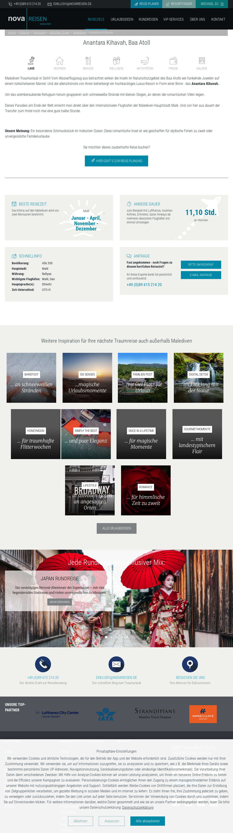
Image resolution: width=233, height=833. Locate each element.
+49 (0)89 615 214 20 (24, 4)
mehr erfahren (60, 546)
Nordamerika (13, 732)
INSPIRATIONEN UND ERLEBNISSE (82, 685)
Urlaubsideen (122, 19)
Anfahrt (121, 727)
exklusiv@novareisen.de (69, 4)
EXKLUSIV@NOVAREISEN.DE (116, 612)
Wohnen (60, 63)
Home (12, 32)
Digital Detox (68, 720)
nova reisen (123, 720)
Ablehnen (78, 821)
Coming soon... (70, 714)
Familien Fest (69, 732)
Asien (8, 702)
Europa (9, 708)
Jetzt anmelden (185, 726)
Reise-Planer (146, 4)
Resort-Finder (179, 4)
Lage (31, 63)
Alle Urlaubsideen (116, 473)
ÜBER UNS (123, 685)
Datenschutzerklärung (138, 807)
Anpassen (112, 821)
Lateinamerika (14, 727)
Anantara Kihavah (101, 32)
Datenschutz (124, 708)
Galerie (201, 63)
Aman (64, 696)
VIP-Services (173, 19)
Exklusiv (24, 32)
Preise (173, 63)
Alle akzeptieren (150, 821)
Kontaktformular (126, 714)
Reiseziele (96, 19)
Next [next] (104, 213)
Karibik (9, 720)
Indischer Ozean (59, 32)
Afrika (8, 696)
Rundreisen (148, 19)
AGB (119, 702)
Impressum (123, 696)
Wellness (116, 63)
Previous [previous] (68, 213)
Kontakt (218, 19)
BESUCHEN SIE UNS (190, 612)
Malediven (79, 32)
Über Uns (197, 19)
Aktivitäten (145, 63)
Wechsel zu (212, 4)
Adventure (67, 702)
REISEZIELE (12, 685)
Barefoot (66, 708)
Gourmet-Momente (72, 727)
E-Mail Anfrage (201, 275)
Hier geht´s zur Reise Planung (116, 160)
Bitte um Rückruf (201, 265)
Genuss (88, 63)
